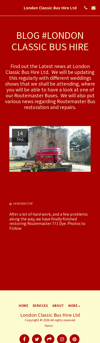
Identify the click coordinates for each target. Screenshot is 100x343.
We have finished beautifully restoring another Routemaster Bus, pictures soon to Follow (49, 186)
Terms (48, 325)
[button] (5, 7)
